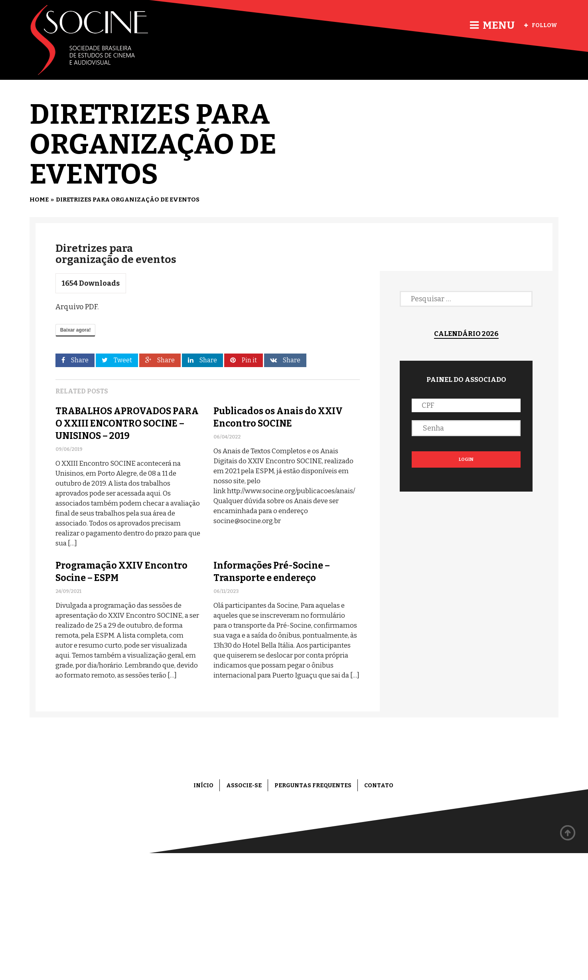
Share (75, 360)
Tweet (117, 360)
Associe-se (244, 785)
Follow (540, 25)
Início (203, 785)
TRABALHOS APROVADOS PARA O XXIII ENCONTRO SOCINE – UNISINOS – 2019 (127, 423)
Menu (492, 25)
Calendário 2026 (466, 334)
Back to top (568, 833)
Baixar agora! (75, 330)
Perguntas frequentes (312, 785)
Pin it (243, 360)
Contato (378, 785)
